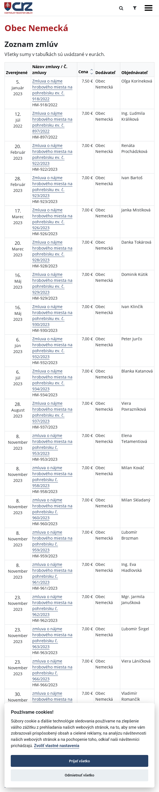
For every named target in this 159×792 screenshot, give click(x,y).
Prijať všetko (79, 761)
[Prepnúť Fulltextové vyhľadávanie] (121, 8)
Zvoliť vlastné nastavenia (56, 745)
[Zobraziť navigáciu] (148, 8)
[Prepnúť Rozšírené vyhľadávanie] (134, 8)
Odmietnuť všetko (79, 775)
